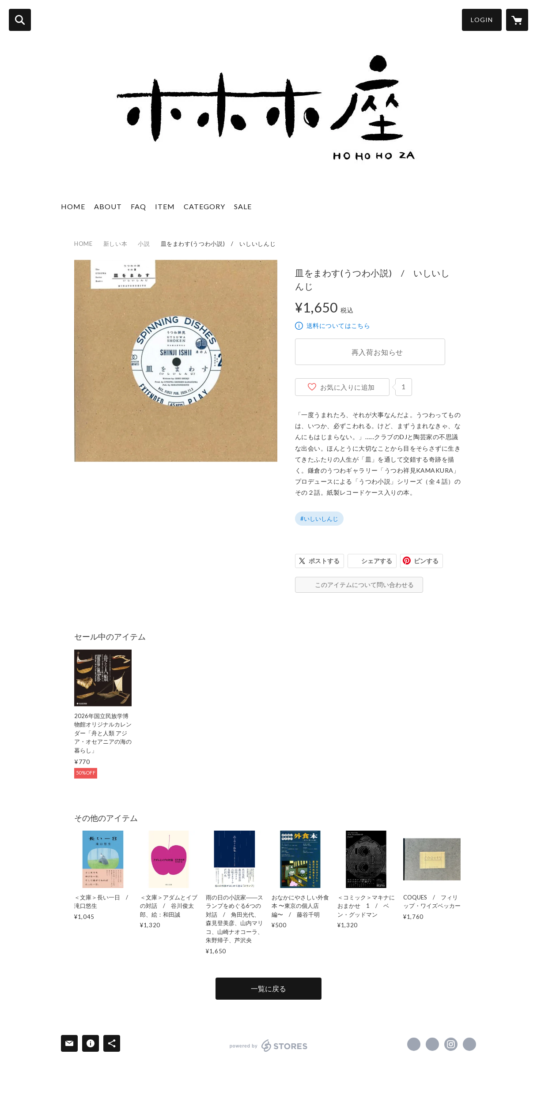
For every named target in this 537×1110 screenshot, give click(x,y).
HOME (73, 206)
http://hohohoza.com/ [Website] (469, 1044)
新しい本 (115, 243)
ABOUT (108, 206)
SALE (243, 206)
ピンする (426, 560)
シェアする (376, 560)
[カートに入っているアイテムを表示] (517, 20)
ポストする (324, 560)
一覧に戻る (268, 988)
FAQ (138, 206)
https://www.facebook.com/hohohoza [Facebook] (413, 1044)
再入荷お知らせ (378, 352)
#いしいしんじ (319, 518)
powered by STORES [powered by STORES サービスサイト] (269, 1045)
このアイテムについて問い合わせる (364, 584)
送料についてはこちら (338, 325)
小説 (144, 243)
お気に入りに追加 (347, 387)
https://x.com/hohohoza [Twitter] (432, 1044)
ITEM (165, 206)
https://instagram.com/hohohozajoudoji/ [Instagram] (451, 1044)
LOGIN (482, 19)
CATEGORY (204, 206)
